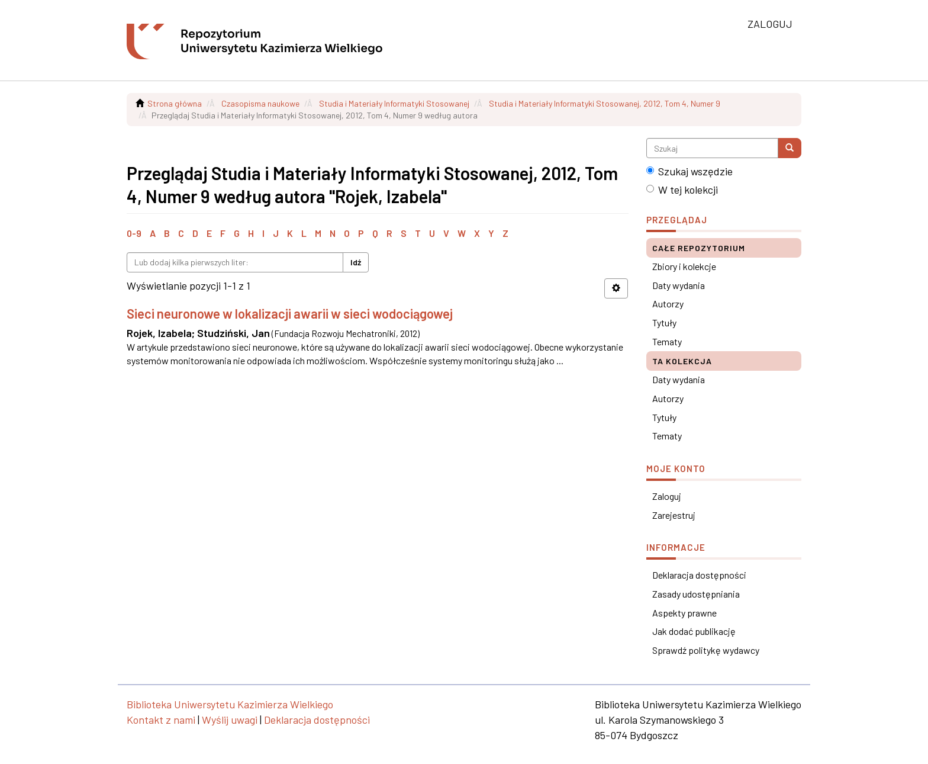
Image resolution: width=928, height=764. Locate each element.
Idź (355, 262)
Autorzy (668, 303)
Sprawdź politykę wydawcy (705, 650)
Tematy (667, 341)
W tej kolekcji (682, 189)
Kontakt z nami (161, 719)
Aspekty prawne (684, 612)
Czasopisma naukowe (260, 103)
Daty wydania (678, 285)
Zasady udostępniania (696, 593)
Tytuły (664, 322)
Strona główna (174, 103)
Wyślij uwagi (229, 719)
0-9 (134, 233)
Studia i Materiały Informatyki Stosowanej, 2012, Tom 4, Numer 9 (604, 103)
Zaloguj (666, 496)
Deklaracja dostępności (699, 574)
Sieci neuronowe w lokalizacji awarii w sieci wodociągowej (290, 313)
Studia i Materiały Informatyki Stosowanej (394, 103)
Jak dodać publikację (694, 631)
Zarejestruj (673, 515)
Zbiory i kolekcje (684, 266)
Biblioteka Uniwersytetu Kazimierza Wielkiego (230, 704)
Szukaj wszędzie (689, 171)
